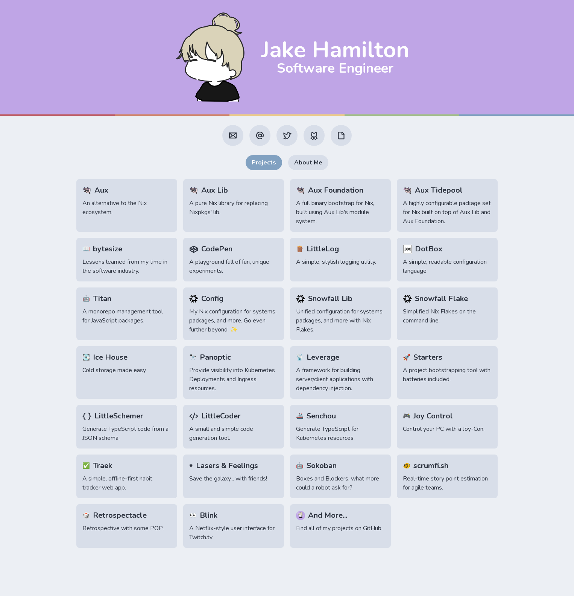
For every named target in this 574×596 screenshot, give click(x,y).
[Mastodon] (259, 135)
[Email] (232, 135)
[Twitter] (287, 135)
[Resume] (341, 135)
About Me (308, 162)
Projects (264, 162)
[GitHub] (314, 135)
